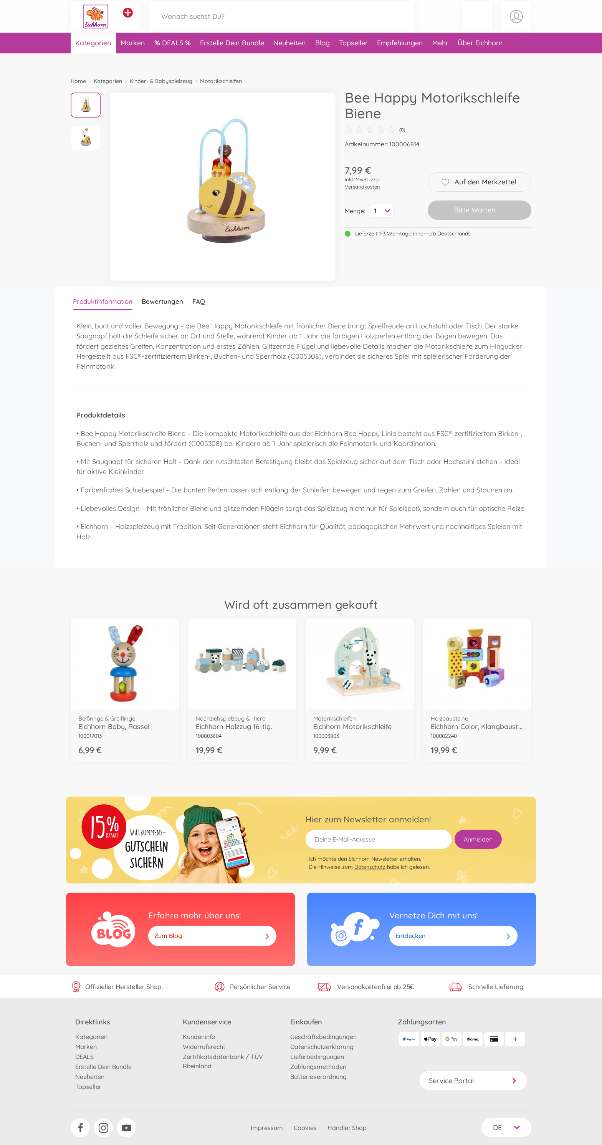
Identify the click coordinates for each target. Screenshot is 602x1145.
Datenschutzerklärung (322, 1047)
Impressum (267, 1128)
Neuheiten (289, 59)
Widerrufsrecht (204, 1047)
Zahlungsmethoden (318, 1066)
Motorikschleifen (221, 81)
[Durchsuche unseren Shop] (281, 24)
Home (78, 81)
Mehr (440, 59)
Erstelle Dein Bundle (232, 59)
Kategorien (93, 59)
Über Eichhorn (480, 59)
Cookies (305, 1128)
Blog (322, 59)
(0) (375, 130)
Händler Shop (347, 1128)
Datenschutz (369, 866)
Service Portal (473, 1080)
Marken (133, 59)
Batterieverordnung (318, 1076)
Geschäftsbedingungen (323, 1037)
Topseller (353, 59)
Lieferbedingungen (317, 1056)
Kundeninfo (199, 1037)
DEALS (173, 59)
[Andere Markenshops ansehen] (128, 21)
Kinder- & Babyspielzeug (161, 81)
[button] (477, 24)
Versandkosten (362, 187)
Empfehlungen (400, 59)
